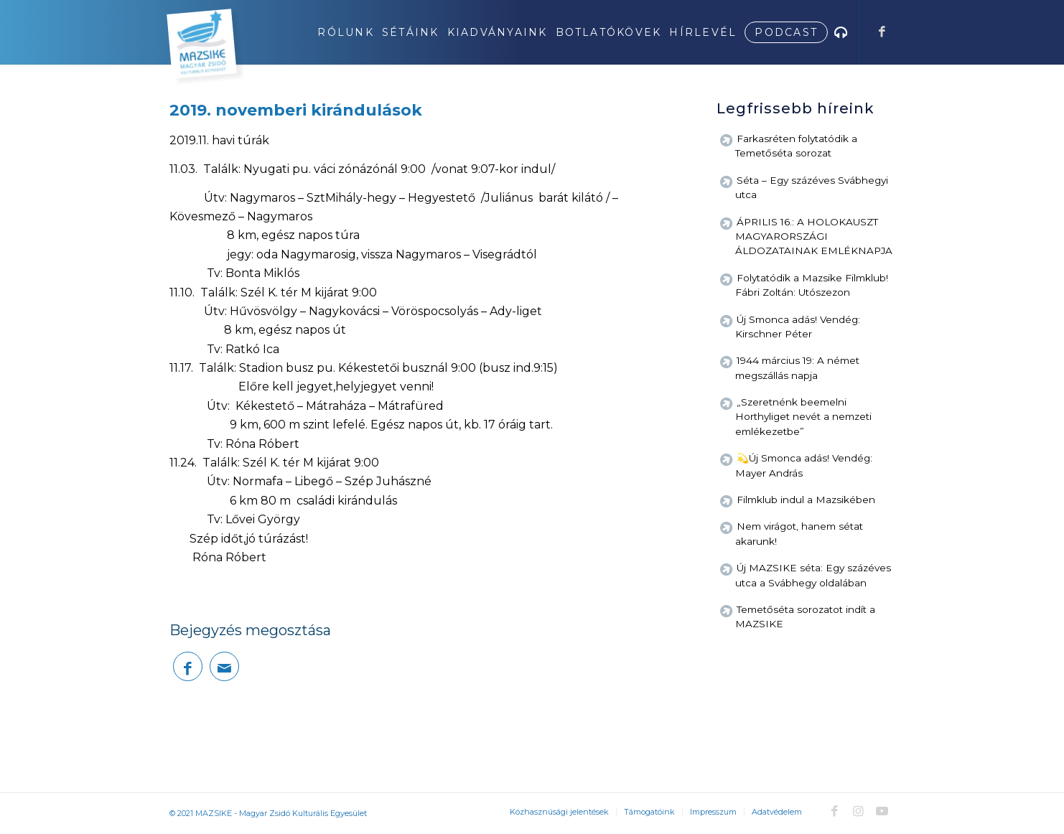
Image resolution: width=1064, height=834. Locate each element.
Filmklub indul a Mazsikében (806, 499)
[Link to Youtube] (881, 811)
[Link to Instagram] (858, 811)
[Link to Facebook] (881, 31)
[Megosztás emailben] (224, 666)
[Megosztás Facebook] (187, 666)
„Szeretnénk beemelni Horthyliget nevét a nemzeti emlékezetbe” (803, 416)
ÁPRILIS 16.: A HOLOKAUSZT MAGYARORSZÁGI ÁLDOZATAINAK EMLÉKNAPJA (813, 236)
